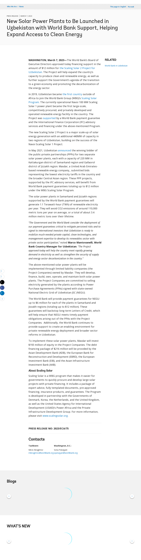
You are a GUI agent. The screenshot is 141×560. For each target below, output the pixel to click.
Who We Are (12, 6)
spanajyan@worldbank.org (66, 453)
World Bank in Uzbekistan (116, 65)
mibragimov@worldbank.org (41, 453)
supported (49, 118)
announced (64, 150)
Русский (131, 6)
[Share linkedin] (2, 293)
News (21, 6)
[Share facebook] (2, 287)
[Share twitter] (2, 282)
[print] (2, 276)
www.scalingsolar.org (55, 415)
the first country (72, 94)
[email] (2, 271)
